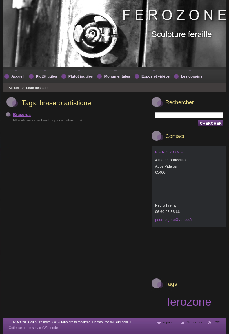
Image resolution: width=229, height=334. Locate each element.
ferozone (189, 301)
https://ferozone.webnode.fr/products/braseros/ (47, 120)
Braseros (22, 114)
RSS (216, 322)
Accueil (14, 87)
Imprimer (168, 322)
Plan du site (194, 322)
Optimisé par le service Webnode (33, 327)
